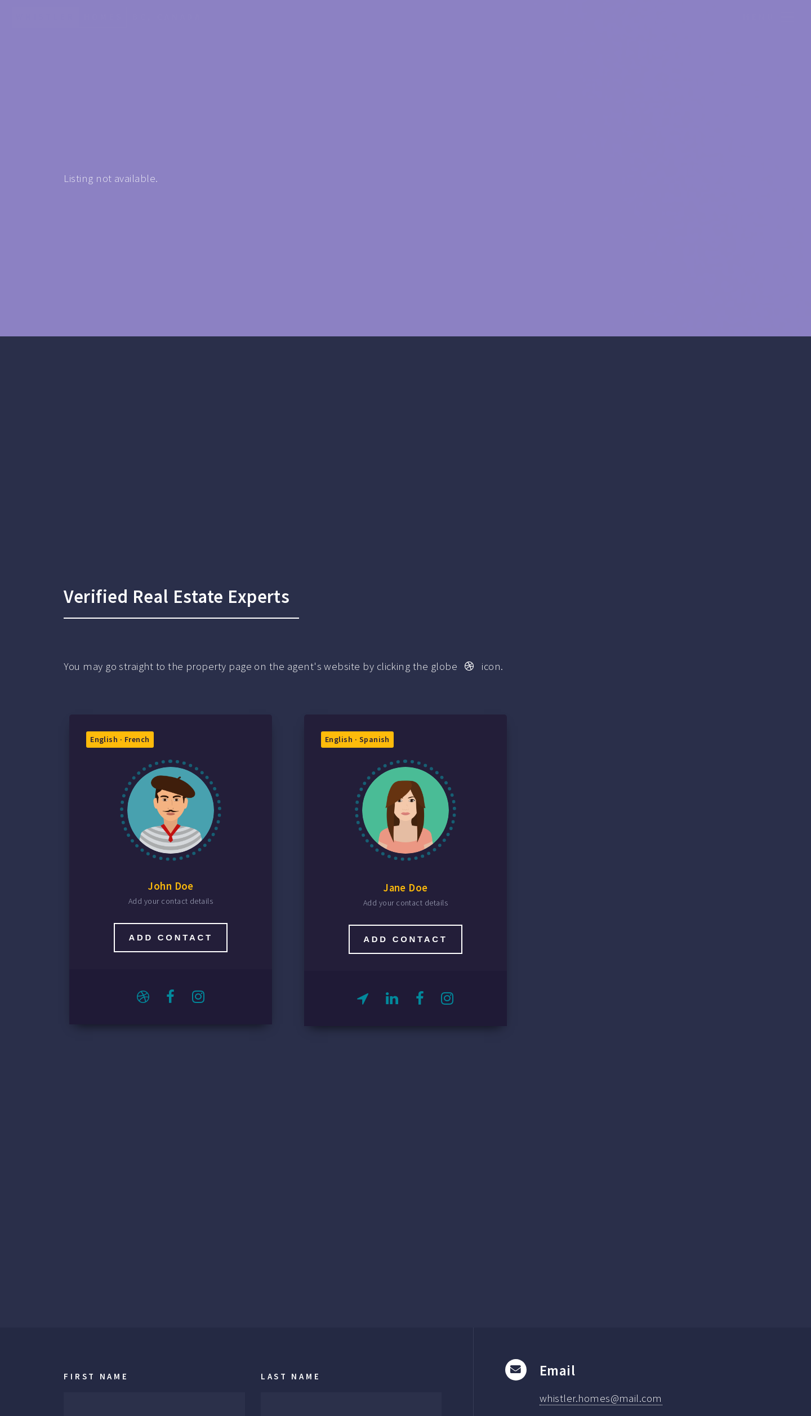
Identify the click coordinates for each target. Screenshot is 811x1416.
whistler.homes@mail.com (601, 1398)
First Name (96, 1376)
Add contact (170, 937)
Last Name (291, 1376)
